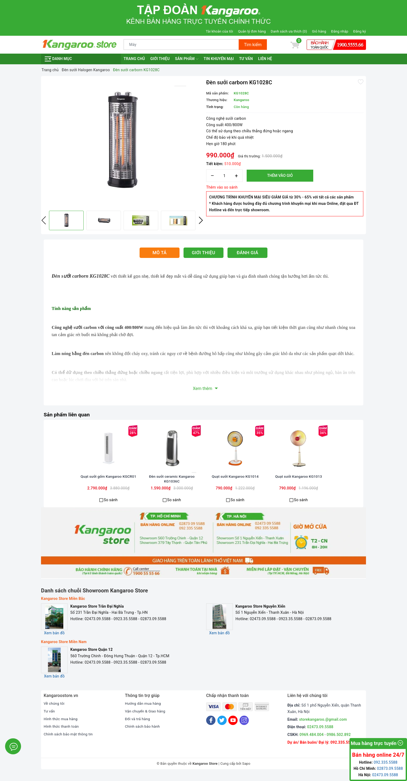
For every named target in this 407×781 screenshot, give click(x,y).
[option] (122, 143)
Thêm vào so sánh (222, 187)
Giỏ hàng (319, 31)
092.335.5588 (342, 749)
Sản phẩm (186, 59)
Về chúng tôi (54, 710)
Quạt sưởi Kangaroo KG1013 (298, 483)
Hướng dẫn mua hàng (143, 710)
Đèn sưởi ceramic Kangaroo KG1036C (171, 485)
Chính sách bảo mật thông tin (69, 740)
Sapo (246, 770)
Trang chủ (134, 59)
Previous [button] (44, 220)
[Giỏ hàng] (295, 44)
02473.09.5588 (320, 733)
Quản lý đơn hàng (252, 31)
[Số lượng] (224, 176)
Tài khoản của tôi (219, 31)
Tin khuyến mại (219, 59)
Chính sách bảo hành (143, 733)
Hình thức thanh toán (62, 733)
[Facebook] (210, 726)
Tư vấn (246, 59)
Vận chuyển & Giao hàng (145, 717)
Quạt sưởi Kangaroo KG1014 (235, 483)
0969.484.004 (312, 741)
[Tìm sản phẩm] (181, 44)
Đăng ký (359, 31)
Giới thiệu (160, 59)
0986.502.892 (339, 741)
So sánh (111, 506)
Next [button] (201, 220)
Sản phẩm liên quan (68, 414)
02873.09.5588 (390, 768)
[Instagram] (244, 726)
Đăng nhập (339, 31)
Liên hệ (265, 59)
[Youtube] (233, 726)
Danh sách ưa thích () (289, 31)
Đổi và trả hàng (138, 725)
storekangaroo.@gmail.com (323, 726)
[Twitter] (222, 726)
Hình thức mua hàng (61, 725)
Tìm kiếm (253, 44)
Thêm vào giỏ (280, 175)
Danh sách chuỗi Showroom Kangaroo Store (94, 597)
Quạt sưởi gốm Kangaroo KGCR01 (108, 483)
